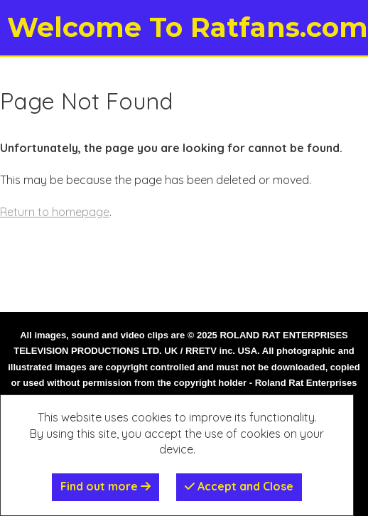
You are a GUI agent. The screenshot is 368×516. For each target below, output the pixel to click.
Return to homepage (54, 212)
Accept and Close (239, 486)
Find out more (105, 486)
